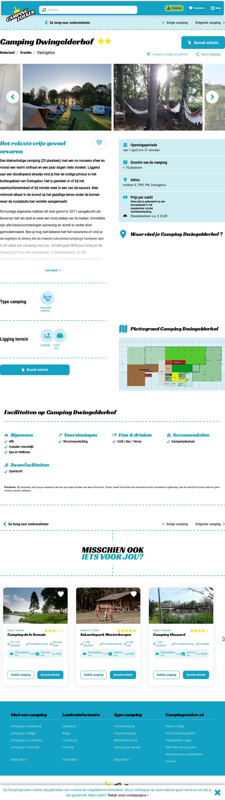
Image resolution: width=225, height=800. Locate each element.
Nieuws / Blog (174, 712)
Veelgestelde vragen (178, 726)
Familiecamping (124, 712)
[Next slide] (213, 97)
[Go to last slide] (11, 97)
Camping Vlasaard (169, 620)
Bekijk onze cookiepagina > (128, 795)
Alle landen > (70, 746)
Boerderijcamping (125, 726)
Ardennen (22, 615)
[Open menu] (215, 8)
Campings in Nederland (26, 712)
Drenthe (30, 52)
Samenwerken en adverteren (184, 740)
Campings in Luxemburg (27, 726)
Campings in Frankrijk (25, 733)
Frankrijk (68, 733)
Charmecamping (125, 719)
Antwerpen (168, 615)
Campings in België (23, 719)
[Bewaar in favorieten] (60, 581)
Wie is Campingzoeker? (180, 719)
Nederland (9, 52)
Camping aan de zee (127, 733)
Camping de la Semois (26, 620)
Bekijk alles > (19, 746)
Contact (170, 747)
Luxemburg (69, 726)
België (10, 615)
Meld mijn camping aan (180, 733)
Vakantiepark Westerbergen (105, 620)
